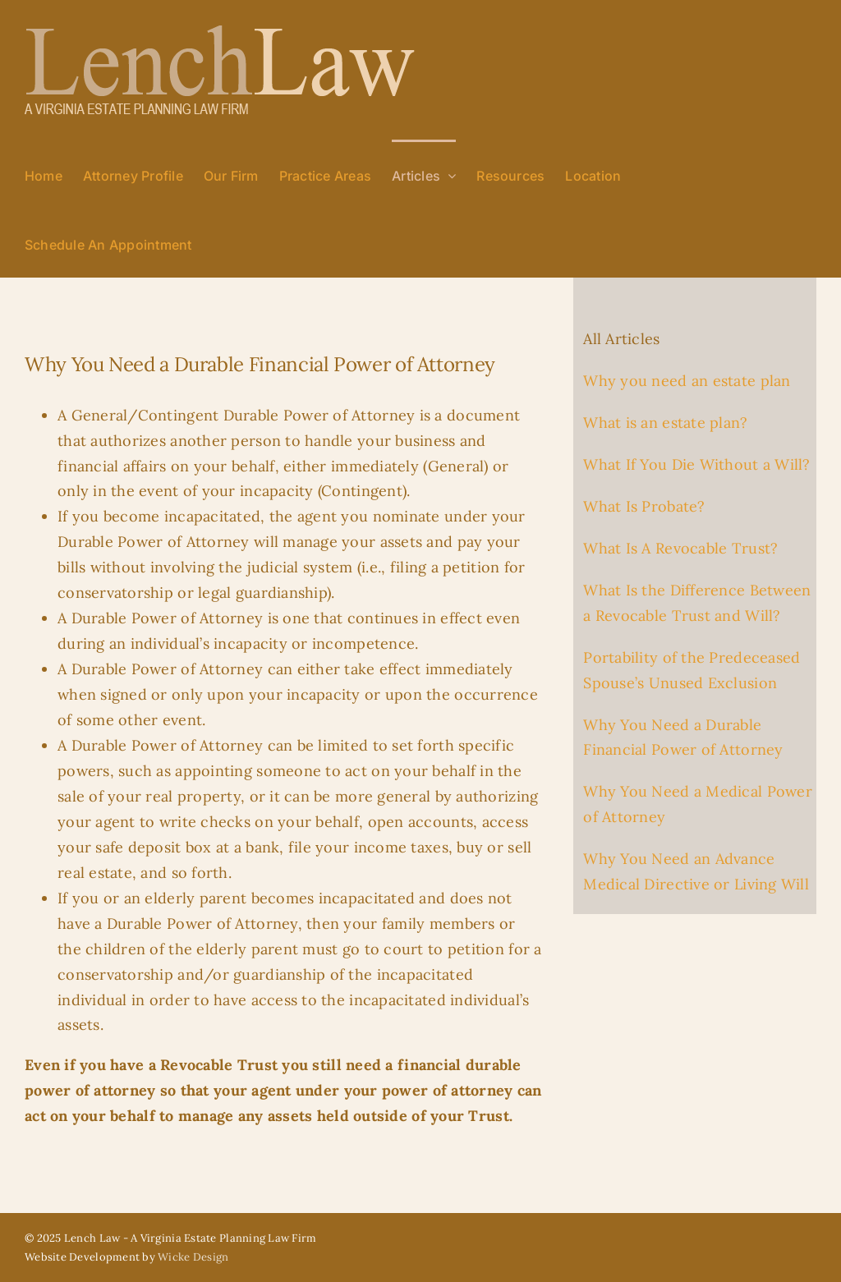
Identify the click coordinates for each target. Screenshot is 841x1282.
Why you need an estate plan (686, 380)
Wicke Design (193, 1257)
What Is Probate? (644, 506)
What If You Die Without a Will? (696, 464)
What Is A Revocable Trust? (680, 548)
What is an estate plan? (665, 422)
